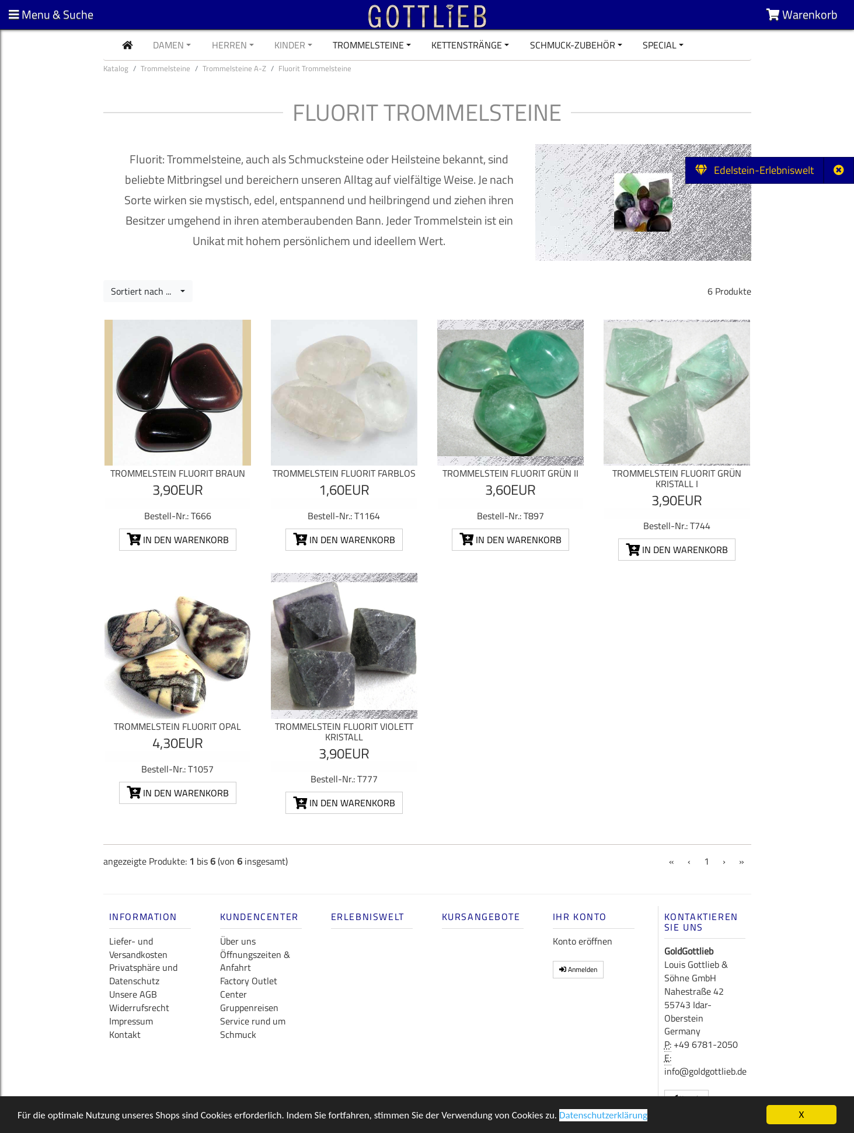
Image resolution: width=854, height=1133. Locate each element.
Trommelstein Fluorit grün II (510, 473)
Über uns (238, 941)
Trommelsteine (368, 45)
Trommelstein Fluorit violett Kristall (344, 731)
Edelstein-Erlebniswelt (754, 170)
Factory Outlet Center (248, 987)
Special (660, 45)
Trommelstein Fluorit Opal (177, 726)
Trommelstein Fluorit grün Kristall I (676, 478)
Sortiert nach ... (144, 291)
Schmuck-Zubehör (572, 45)
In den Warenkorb (178, 540)
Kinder (289, 45)
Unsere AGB (133, 994)
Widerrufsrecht (139, 1008)
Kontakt (125, 1034)
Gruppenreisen (249, 1008)
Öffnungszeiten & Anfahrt (255, 961)
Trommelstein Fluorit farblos (344, 473)
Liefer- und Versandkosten (138, 947)
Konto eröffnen (582, 941)
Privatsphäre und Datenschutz (143, 974)
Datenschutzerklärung (603, 1116)
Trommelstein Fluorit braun (177, 473)
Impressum (131, 1021)
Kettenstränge (466, 45)
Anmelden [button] (578, 969)
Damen (168, 45)
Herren (229, 45)
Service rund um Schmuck (252, 1027)
